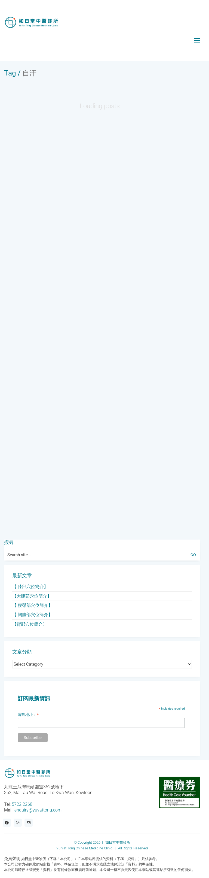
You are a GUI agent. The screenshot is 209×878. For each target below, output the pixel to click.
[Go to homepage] (31, 22)
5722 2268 (22, 804)
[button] (197, 40)
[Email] (28, 823)
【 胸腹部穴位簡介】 (32, 614)
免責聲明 (12, 858)
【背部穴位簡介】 (29, 624)
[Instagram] (18, 823)
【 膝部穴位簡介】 (30, 586)
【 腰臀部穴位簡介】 (32, 605)
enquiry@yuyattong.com (38, 810)
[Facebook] (7, 823)
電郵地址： (28, 714)
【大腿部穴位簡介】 (31, 596)
